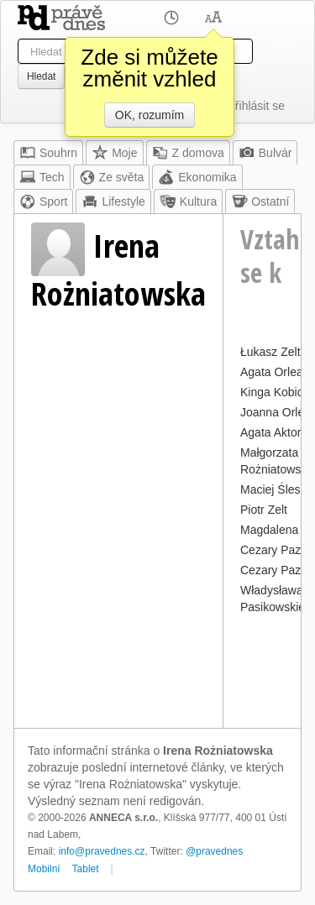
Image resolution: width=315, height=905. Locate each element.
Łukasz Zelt (270, 351)
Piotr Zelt (263, 509)
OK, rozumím (149, 115)
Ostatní (260, 201)
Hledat (41, 76)
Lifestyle (112, 201)
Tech (42, 177)
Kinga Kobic (271, 392)
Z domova (188, 152)
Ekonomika (197, 177)
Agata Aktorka (276, 432)
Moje (114, 152)
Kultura (188, 201)
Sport (43, 201)
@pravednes (214, 851)
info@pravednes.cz (102, 851)
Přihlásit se (256, 105)
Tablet (85, 869)
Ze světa (111, 177)
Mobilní (44, 869)
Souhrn (48, 152)
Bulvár (265, 152)
